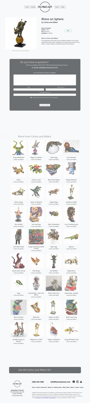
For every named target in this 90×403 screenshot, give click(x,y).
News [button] (62, 7)
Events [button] (57, 7)
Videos (72, 387)
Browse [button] (33, 7)
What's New (66, 387)
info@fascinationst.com (60, 382)
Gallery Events (58, 387)
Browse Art (44, 387)
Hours (81, 387)
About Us (50, 387)
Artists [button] (27, 7)
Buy (68, 30)
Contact (77, 387)
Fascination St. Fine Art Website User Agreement (45, 397)
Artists (38, 387)
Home (33, 387)
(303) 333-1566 (38, 382)
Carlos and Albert (51, 22)
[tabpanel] (62, 42)
